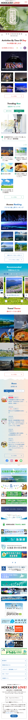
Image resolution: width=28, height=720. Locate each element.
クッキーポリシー (10, 712)
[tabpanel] (14, 18)
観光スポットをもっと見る (15, 255)
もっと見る (16, 96)
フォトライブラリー (12, 698)
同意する (14, 716)
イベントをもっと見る (15, 259)
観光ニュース (9, 390)
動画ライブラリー (12, 702)
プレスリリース (19, 390)
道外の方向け (19, 111)
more (25, 144)
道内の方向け (9, 111)
